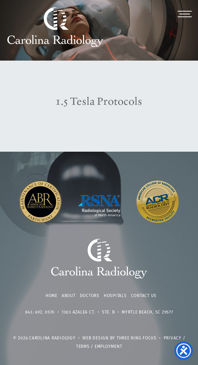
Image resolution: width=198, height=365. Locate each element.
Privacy (173, 338)
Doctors (90, 296)
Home (51, 296)
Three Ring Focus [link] (137, 338)
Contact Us (144, 296)
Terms (83, 347)
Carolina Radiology (55, 31)
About (69, 296)
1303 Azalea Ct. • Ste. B (88, 312)
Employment (108, 347)
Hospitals (115, 296)
